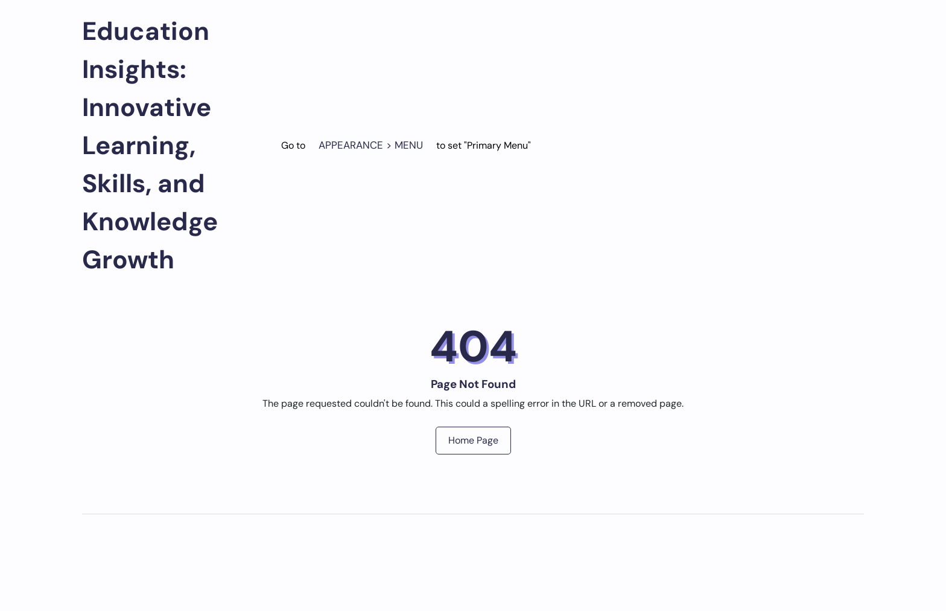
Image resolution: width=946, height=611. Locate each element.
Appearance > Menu (371, 145)
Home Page (473, 440)
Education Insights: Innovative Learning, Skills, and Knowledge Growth (150, 145)
